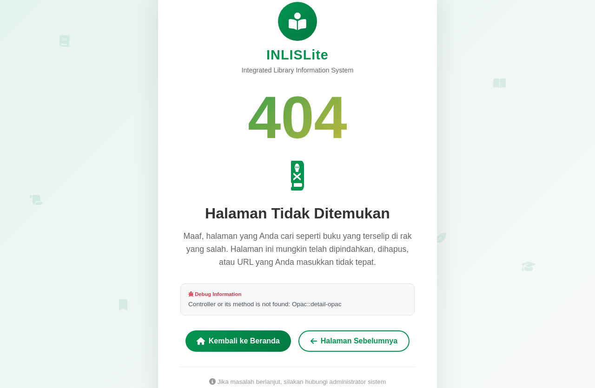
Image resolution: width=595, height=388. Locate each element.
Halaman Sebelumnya (354, 341)
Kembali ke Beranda (238, 341)
